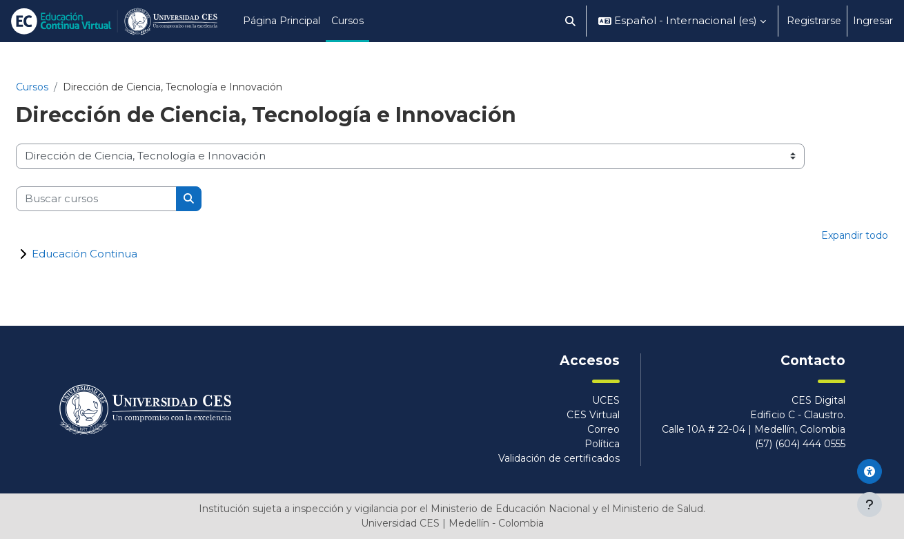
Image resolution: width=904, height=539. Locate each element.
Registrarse (814, 20)
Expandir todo (854, 235)
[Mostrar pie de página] (869, 504)
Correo (603, 429)
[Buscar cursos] (96, 199)
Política (602, 444)
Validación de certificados (559, 458)
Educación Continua (84, 253)
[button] (571, 21)
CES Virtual (593, 415)
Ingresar (873, 20)
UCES (606, 400)
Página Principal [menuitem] (281, 20)
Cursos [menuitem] (347, 20)
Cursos (32, 87)
